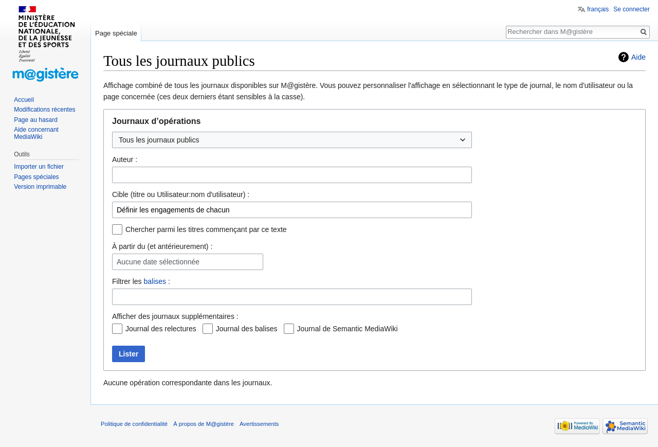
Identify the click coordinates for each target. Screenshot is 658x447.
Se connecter (631, 9)
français (598, 9)
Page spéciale (116, 33)
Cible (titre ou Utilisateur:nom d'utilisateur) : (180, 194)
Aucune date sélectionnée (158, 262)
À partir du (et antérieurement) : (162, 246)
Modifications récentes (44, 109)
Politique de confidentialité (134, 424)
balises (154, 281)
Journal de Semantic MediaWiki (347, 329)
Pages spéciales (36, 177)
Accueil (24, 99)
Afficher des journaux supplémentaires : (175, 316)
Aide (638, 57)
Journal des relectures (160, 329)
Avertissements (259, 424)
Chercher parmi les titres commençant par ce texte (206, 229)
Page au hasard (36, 119)
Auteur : (124, 159)
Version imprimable (40, 186)
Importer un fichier (39, 166)
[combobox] (292, 175)
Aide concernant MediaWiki (36, 133)
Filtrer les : (141, 281)
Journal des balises (247, 329)
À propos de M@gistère (203, 424)
